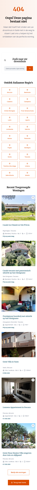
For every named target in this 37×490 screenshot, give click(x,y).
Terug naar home (18, 482)
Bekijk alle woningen (18, 472)
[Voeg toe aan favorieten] (33, 197)
